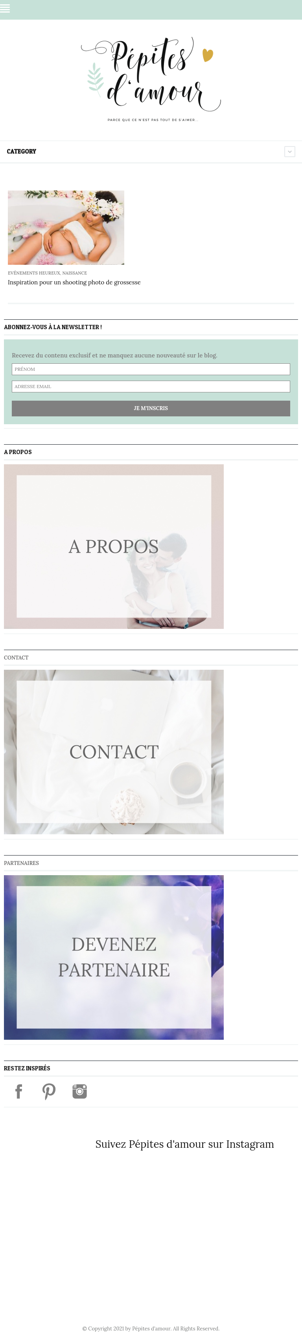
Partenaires (21, 863)
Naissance (75, 273)
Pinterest (245, 9)
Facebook (230, 9)
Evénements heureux (34, 273)
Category (21, 151)
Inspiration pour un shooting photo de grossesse (74, 282)
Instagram (260, 9)
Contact (16, 657)
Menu (5, 8)
